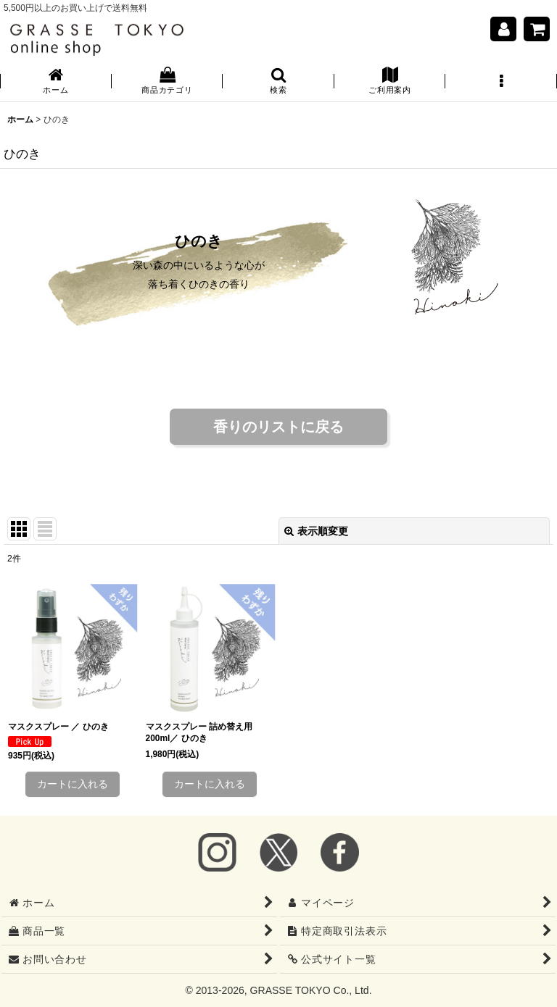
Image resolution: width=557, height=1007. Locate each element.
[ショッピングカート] (537, 29)
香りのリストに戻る (278, 427)
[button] (278, 82)
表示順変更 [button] (316, 531)
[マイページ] (503, 29)
